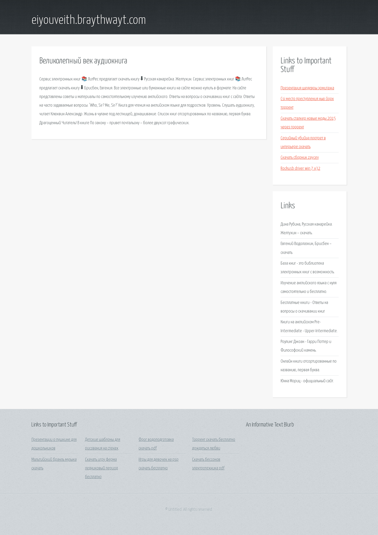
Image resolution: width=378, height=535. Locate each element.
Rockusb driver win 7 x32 (300, 168)
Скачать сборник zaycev (300, 157)
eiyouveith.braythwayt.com (89, 20)
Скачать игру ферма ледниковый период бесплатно (101, 468)
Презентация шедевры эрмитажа (307, 88)
